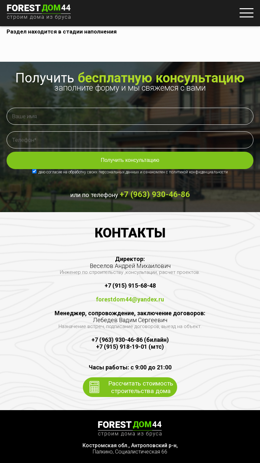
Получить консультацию (130, 160)
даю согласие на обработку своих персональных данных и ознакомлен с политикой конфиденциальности (130, 172)
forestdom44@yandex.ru (130, 299)
